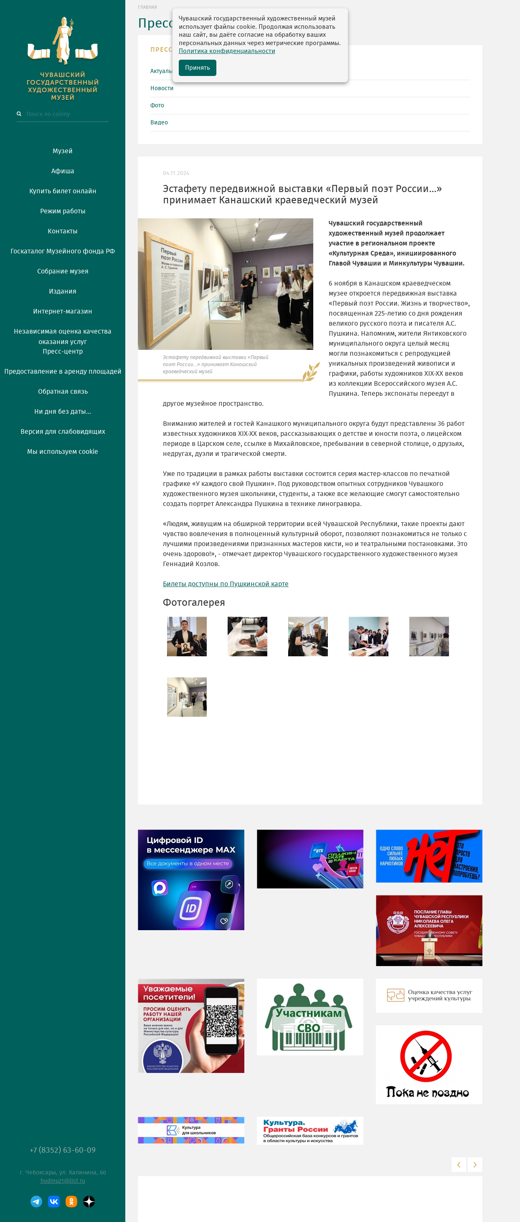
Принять (197, 68)
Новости (162, 88)
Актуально (164, 71)
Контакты (63, 231)
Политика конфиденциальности (227, 51)
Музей (63, 151)
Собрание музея (63, 271)
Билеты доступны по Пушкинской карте (226, 584)
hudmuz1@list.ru (63, 1181)
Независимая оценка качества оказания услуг (63, 335)
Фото (157, 106)
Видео (159, 123)
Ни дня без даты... (62, 411)
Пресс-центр (63, 351)
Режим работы (63, 211)
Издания (62, 291)
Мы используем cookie (62, 451)
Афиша (62, 171)
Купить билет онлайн (62, 191)
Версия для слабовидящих (62, 431)
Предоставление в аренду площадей (63, 371)
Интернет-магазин (62, 311)
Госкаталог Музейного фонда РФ (62, 251)
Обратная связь (63, 391)
